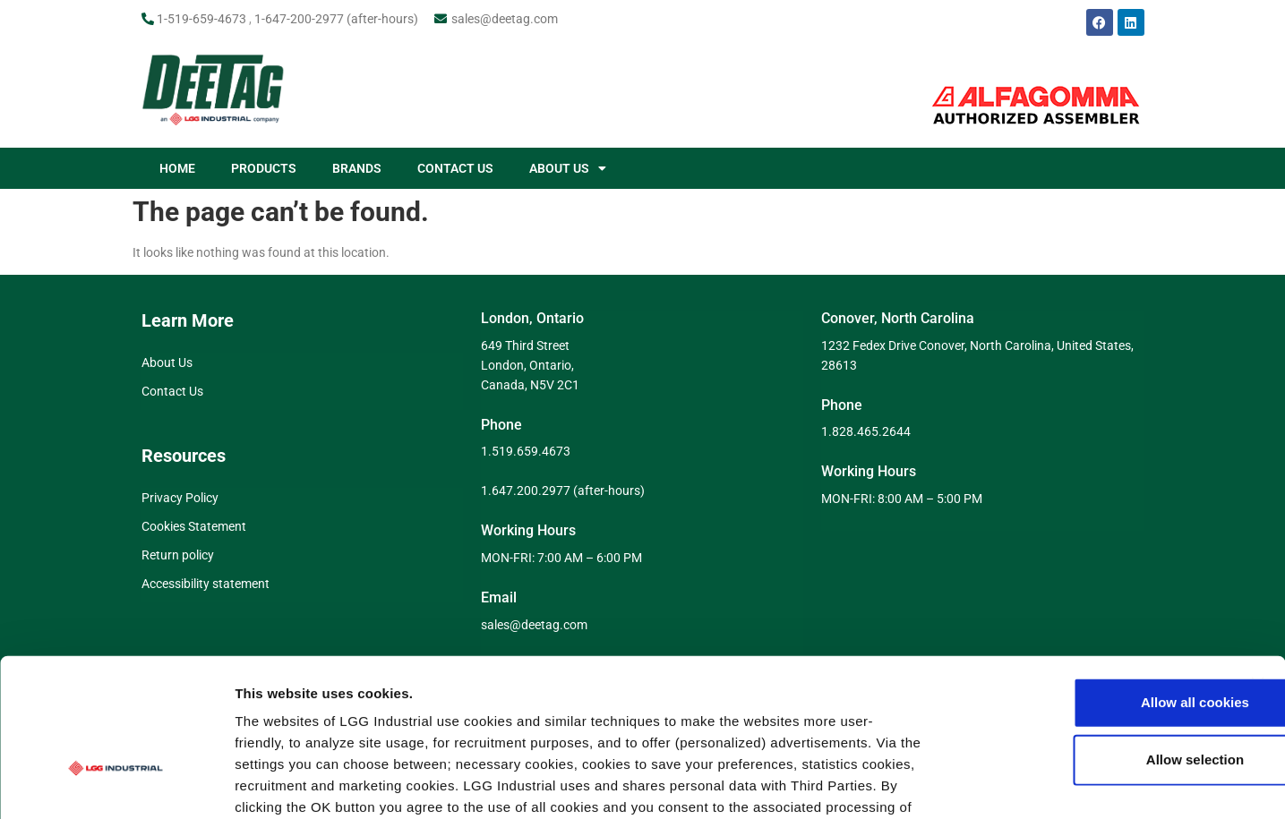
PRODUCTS (263, 168)
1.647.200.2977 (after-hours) (563, 490)
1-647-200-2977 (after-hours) (336, 19)
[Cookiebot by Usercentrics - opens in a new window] (116, 784)
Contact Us (172, 391)
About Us (167, 362)
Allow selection (1089, 642)
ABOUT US (567, 168)
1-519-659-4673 (201, 19)
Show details (939, 783)
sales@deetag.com (504, 19)
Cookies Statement (193, 526)
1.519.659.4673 (525, 451)
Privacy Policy (179, 498)
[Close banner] (1257, 566)
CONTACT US (455, 168)
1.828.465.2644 (866, 431)
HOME (177, 168)
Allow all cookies (1090, 585)
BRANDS (356, 168)
